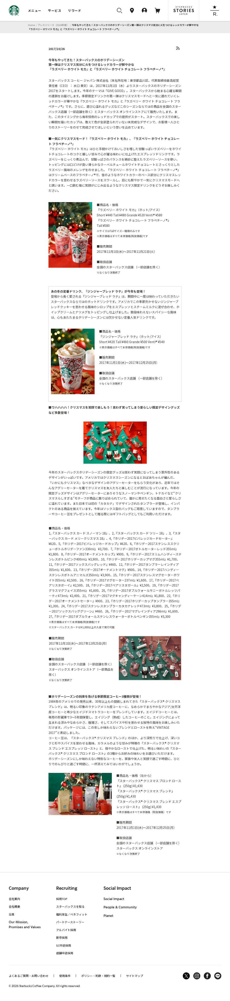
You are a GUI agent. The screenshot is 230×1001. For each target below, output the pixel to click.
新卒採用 (61, 937)
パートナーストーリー (70, 922)
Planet (108, 916)
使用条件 (65, 976)
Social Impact (114, 899)
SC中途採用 (63, 945)
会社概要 (14, 906)
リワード (74, 10)
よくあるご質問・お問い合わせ (28, 976)
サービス (55, 10)
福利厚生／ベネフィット (71, 914)
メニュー (35, 10)
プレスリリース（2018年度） (53, 25)
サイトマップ (134, 976)
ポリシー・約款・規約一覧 (98, 976)
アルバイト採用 (66, 930)
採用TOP (61, 899)
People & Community (120, 907)
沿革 (11, 914)
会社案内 (14, 899)
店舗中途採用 (64, 953)
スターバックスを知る (70, 906)
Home (31, 25)
